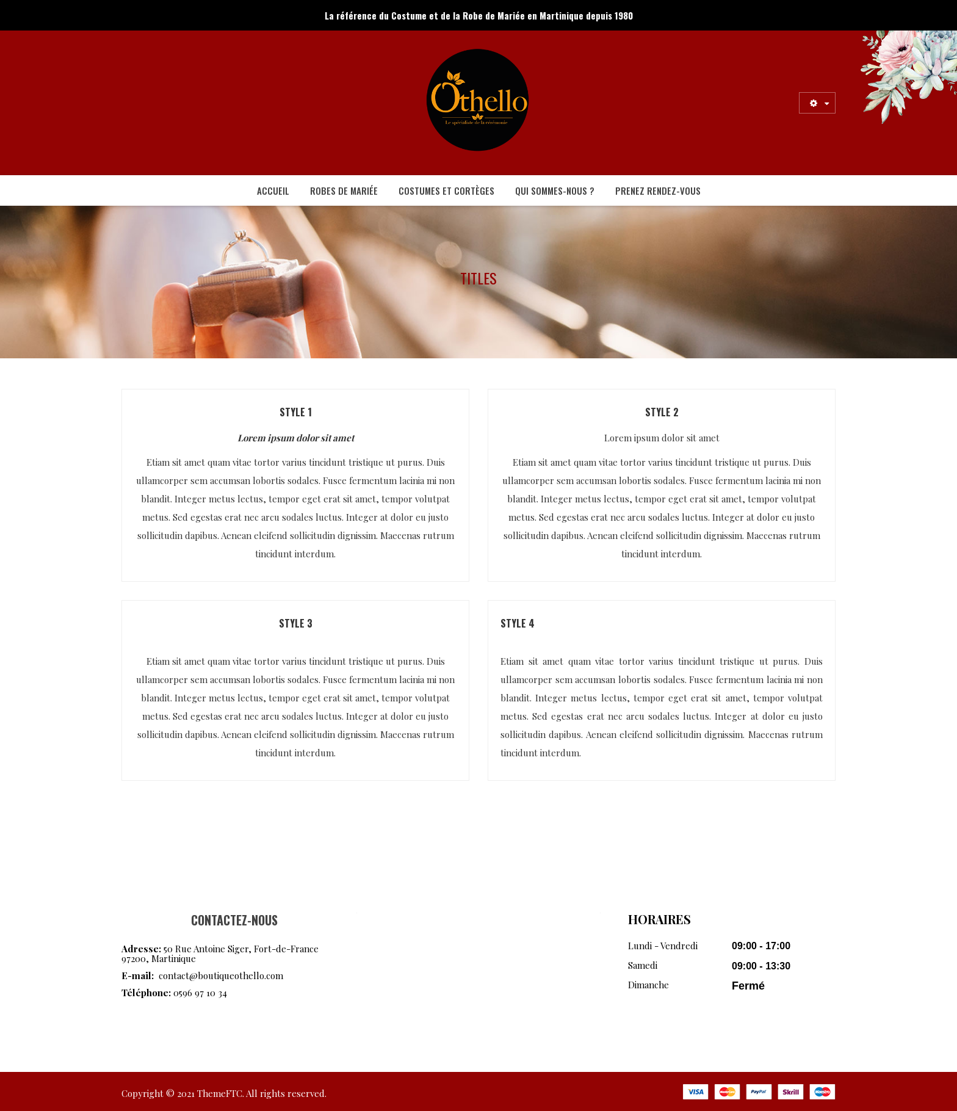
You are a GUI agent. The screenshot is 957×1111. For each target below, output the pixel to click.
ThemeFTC (219, 1093)
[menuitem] (273, 190)
